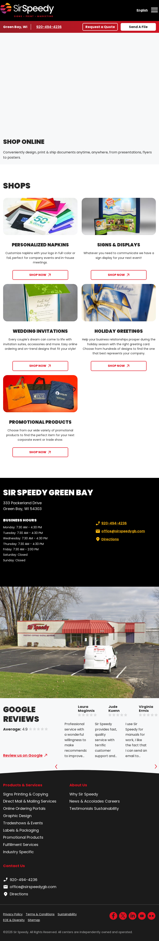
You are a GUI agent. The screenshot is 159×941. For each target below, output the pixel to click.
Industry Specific (18, 851)
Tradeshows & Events (23, 823)
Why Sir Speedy (83, 794)
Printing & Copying (31, 794)
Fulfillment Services (20, 844)
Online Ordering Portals (24, 808)
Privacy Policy (13, 914)
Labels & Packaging (21, 830)
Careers (112, 801)
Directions (107, 539)
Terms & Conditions (40, 914)
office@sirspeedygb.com (120, 531)
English (142, 10)
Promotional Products (23, 837)
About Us (78, 785)
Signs (8, 794)
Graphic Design (17, 815)
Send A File (138, 26)
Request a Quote (100, 26)
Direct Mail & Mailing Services (29, 801)
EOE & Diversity (14, 920)
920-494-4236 (49, 26)
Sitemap (34, 920)
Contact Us (14, 865)
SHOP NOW (37, 275)
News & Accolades (86, 801)
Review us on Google (22, 755)
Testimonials (81, 808)
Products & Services (22, 785)
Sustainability (106, 808)
